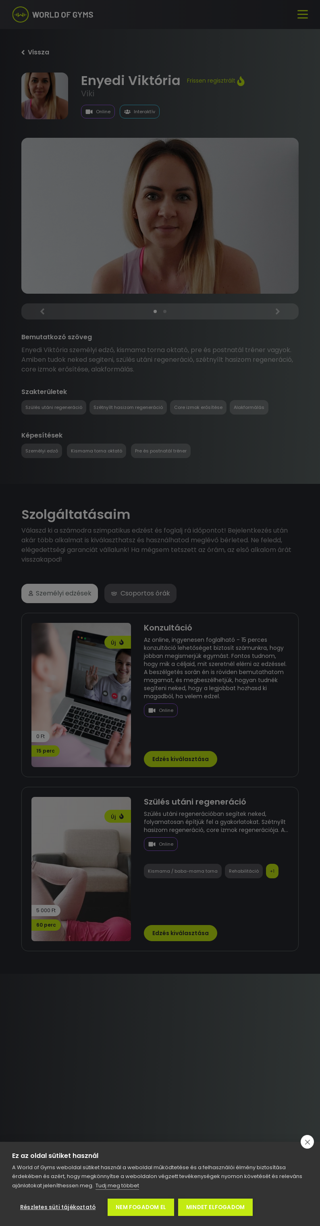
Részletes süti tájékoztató (58, 1207)
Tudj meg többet (117, 1185)
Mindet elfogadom (215, 1207)
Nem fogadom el (141, 1207)
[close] (307, 1142)
